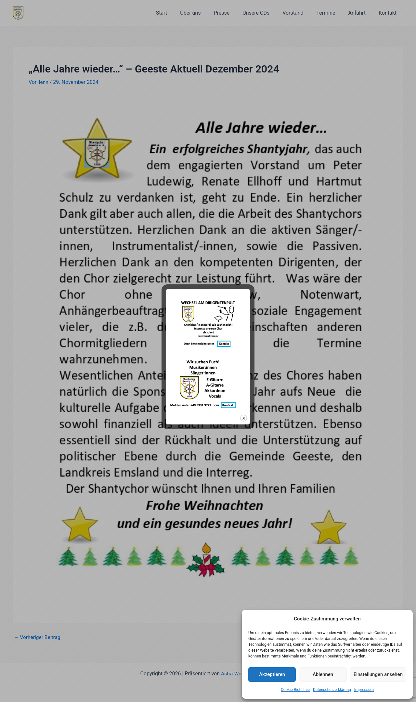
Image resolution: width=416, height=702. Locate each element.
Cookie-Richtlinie (295, 689)
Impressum (364, 689)
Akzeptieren (272, 674)
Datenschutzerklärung (332, 689)
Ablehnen (323, 674)
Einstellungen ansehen (378, 674)
